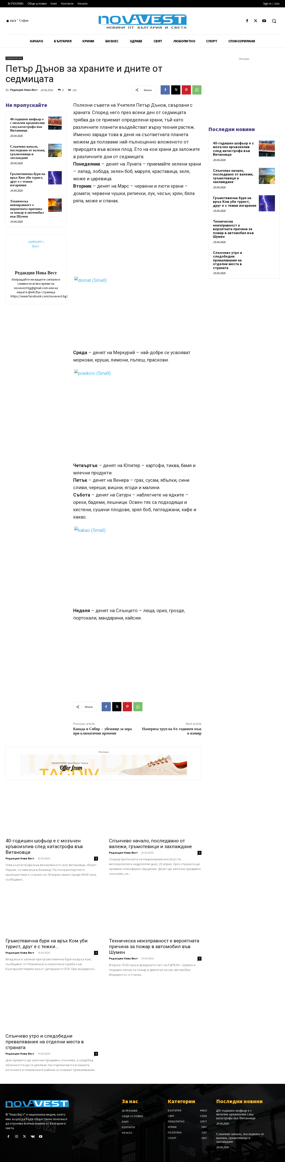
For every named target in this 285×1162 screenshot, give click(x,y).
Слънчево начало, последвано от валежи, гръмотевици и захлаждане (27, 152)
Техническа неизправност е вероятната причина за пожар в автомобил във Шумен (27, 208)
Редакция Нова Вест (23, 90)
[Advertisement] (137, 242)
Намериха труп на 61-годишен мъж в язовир (171, 731)
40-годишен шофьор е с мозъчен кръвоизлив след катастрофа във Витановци (27, 124)
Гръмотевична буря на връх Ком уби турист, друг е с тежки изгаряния (27, 179)
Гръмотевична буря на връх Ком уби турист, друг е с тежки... (47, 943)
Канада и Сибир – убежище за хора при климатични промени (102, 731)
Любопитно (14, 58)
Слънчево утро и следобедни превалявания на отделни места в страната (45, 1041)
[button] (273, 20)
